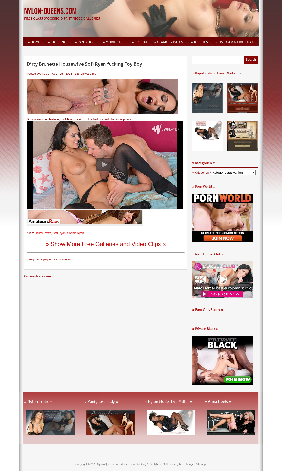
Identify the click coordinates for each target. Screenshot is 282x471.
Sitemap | (201, 464)
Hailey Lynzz (43, 233)
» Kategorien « (201, 172)
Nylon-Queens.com (50, 11)
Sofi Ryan (59, 233)
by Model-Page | (186, 464)
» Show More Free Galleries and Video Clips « (106, 244)
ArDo (43, 73)
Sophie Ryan (75, 233)
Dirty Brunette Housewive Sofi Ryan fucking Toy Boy (84, 64)
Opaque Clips (49, 259)
